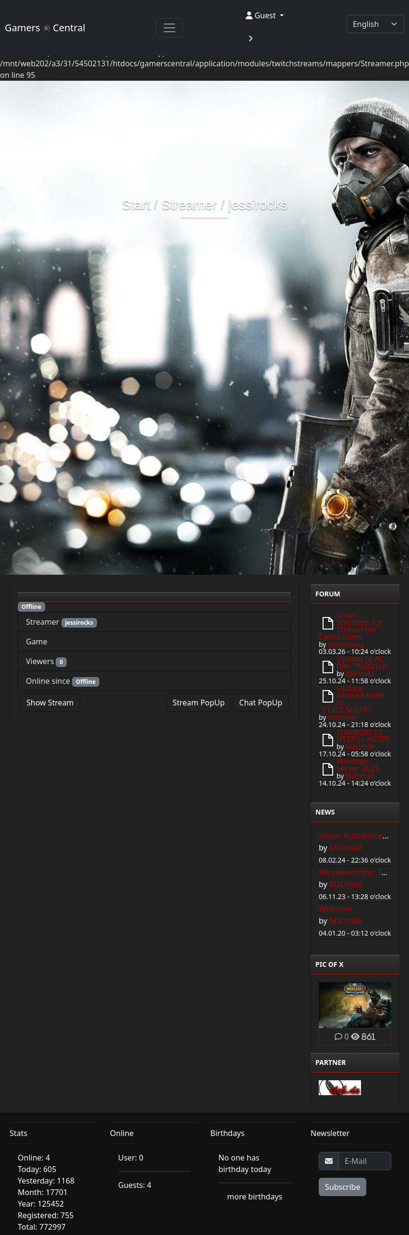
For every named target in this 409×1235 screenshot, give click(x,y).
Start (136, 205)
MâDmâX (360, 673)
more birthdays (254, 1196)
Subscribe (342, 1187)
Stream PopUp (198, 702)
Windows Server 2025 (358, 765)
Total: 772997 (42, 1227)
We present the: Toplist (360, 872)
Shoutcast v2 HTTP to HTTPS (363, 735)
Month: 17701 (43, 1192)
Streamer (189, 205)
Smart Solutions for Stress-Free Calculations (351, 626)
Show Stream (50, 702)
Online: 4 (34, 1157)
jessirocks (257, 205)
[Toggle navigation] (169, 27)
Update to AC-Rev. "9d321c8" (363, 662)
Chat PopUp (260, 702)
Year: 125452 (41, 1203)
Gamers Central (45, 27)
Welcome (335, 908)
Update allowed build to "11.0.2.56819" (352, 699)
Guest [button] (261, 15)
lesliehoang (346, 644)
